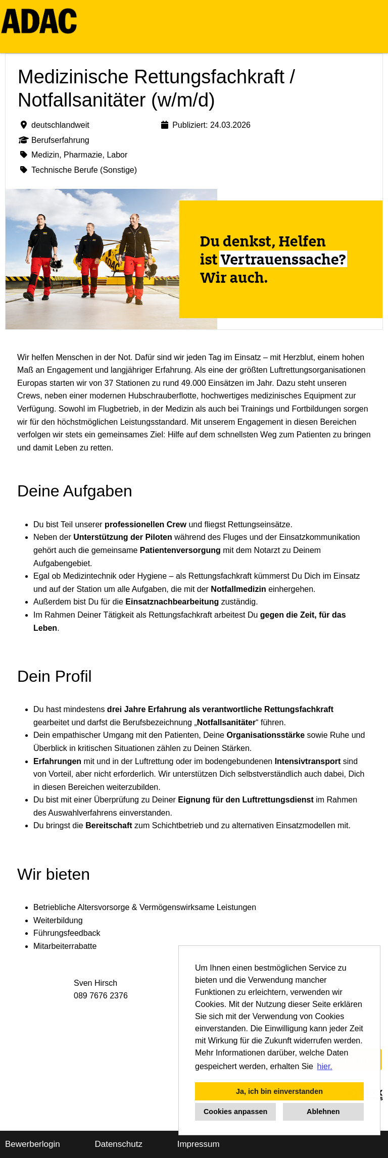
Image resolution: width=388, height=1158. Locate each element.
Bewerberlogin (32, 1144)
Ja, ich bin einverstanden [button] (279, 1091)
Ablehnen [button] (323, 1111)
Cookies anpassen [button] (235, 1111)
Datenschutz (118, 1144)
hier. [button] (324, 1066)
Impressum (198, 1144)
